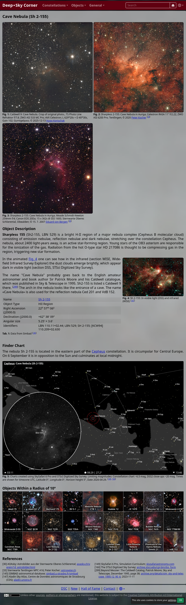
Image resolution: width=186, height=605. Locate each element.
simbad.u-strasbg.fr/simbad (62, 573)
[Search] (173, 5)
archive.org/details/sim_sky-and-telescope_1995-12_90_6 (141, 575)
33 (149, 116)
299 (15, 286)
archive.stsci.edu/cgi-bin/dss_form (156, 567)
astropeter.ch (68, 570)
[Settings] (122, 588)
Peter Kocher (139, 117)
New (74, 588)
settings (172, 600)
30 (70, 221)
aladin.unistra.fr (23, 580)
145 (34, 333)
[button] (55, 5)
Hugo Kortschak (55, 120)
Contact (109, 588)
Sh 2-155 (44, 299)
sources (40, 595)
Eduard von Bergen (57, 222)
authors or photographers (61, 595)
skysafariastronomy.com (160, 564)
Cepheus (98, 351)
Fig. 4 (33, 259)
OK (180, 600)
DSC (64, 588)
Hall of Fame (90, 588)
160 (113, 479)
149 (109, 479)
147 (132, 300)
